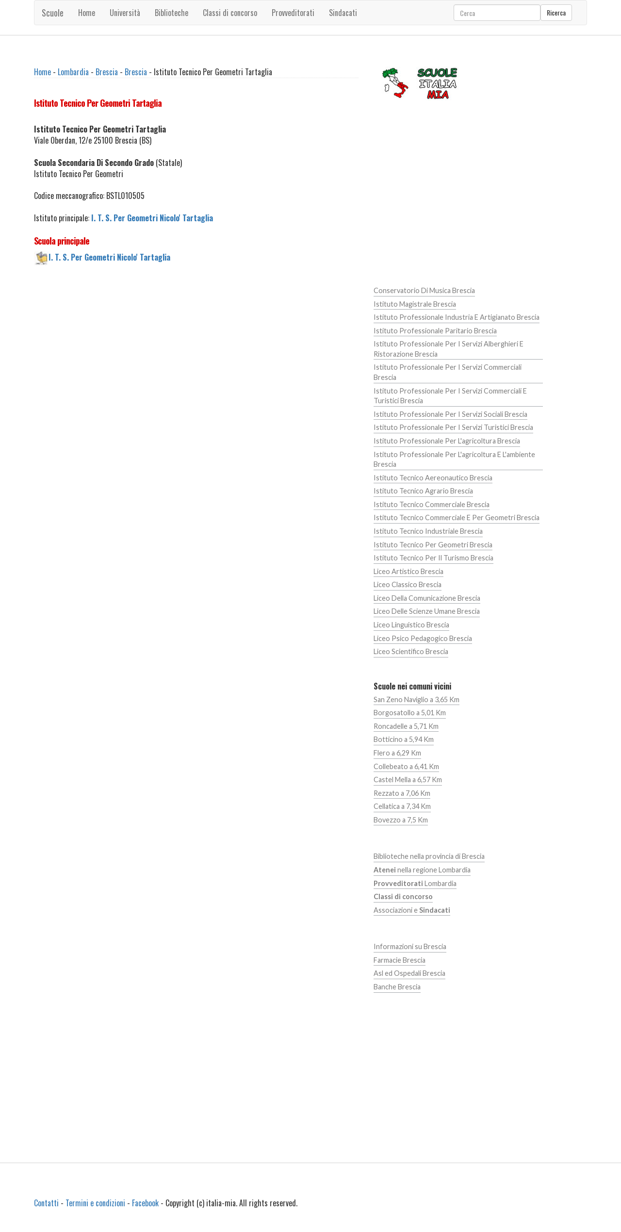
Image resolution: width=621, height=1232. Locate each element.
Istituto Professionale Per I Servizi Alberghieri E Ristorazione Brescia (448, 349)
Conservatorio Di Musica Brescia (424, 290)
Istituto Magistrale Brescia (415, 304)
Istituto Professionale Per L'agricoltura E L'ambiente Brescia (454, 459)
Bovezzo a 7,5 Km (401, 820)
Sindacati (343, 12)
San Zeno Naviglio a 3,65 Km (416, 699)
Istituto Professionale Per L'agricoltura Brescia (447, 441)
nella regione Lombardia (422, 870)
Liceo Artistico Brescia (408, 571)
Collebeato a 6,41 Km (406, 766)
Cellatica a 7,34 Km (402, 806)
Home (86, 12)
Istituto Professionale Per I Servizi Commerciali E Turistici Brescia (450, 396)
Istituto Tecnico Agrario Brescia (423, 491)
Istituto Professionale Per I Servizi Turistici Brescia (453, 427)
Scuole (53, 12)
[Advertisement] (196, 355)
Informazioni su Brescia (410, 946)
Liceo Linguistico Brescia (411, 625)
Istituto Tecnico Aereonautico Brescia (433, 478)
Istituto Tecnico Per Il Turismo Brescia (433, 558)
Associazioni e (412, 910)
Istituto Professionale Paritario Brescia (435, 331)
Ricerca (556, 12)
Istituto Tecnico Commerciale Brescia (432, 504)
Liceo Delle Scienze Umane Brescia (427, 611)
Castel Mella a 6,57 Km (408, 779)
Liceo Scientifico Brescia (411, 651)
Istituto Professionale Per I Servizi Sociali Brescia (450, 414)
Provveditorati (293, 12)
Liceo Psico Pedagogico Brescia (423, 638)
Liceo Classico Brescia (407, 584)
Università (125, 12)
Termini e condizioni (95, 1203)
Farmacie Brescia (399, 960)
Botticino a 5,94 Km (404, 739)
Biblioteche (171, 12)
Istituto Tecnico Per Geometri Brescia (433, 545)
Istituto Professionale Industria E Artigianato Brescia (456, 317)
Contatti (46, 1203)
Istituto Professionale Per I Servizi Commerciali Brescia (448, 372)
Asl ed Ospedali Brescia (409, 973)
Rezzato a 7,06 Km (402, 793)
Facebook (145, 1203)
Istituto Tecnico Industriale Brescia (428, 531)
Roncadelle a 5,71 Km (406, 726)
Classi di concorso (230, 12)
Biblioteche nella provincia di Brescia (429, 856)
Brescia (107, 72)
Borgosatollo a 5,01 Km (410, 712)
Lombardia (73, 72)
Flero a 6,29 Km (397, 753)
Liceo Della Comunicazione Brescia (427, 598)
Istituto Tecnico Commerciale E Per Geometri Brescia (456, 517)
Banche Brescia (397, 987)
